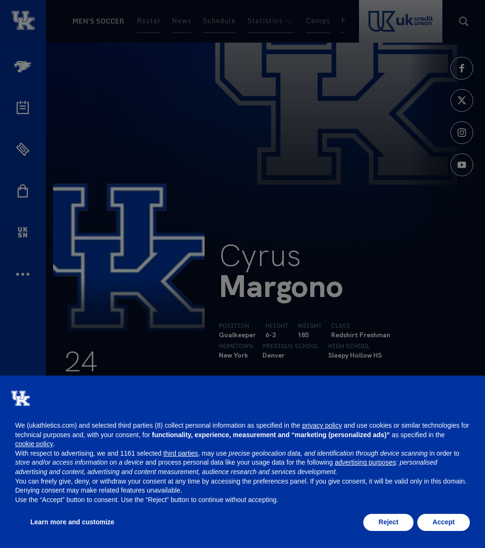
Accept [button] (443, 522)
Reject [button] (388, 522)
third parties (180, 453)
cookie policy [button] (34, 444)
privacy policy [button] (322, 425)
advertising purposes (365, 462)
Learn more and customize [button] (72, 522)
